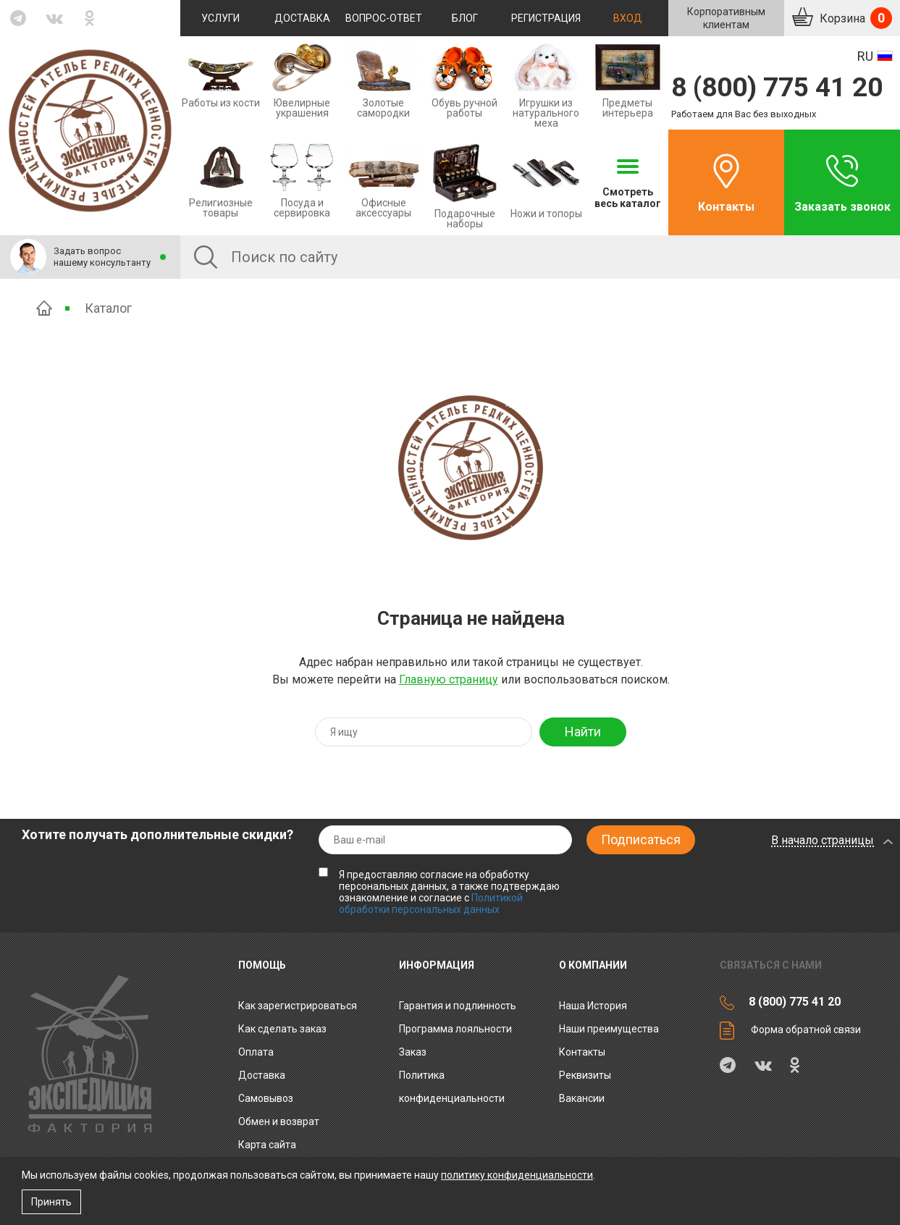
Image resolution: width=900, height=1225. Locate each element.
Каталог (108, 308)
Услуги (220, 18)
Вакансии (582, 1098)
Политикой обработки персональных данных (431, 903)
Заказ (412, 1052)
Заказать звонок (842, 207)
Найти (583, 731)
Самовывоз (265, 1098)
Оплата (256, 1052)
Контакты (726, 207)
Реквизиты (585, 1075)
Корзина (854, 18)
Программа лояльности (455, 1029)
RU (865, 56)
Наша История (593, 1005)
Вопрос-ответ (383, 18)
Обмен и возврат (278, 1121)
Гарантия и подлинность (457, 1005)
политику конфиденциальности (517, 1175)
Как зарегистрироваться (297, 1005)
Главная (44, 308)
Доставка (302, 18)
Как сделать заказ (282, 1029)
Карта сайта (267, 1144)
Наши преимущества (609, 1029)
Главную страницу (448, 679)
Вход (627, 18)
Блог (465, 18)
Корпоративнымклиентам (726, 18)
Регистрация (546, 18)
